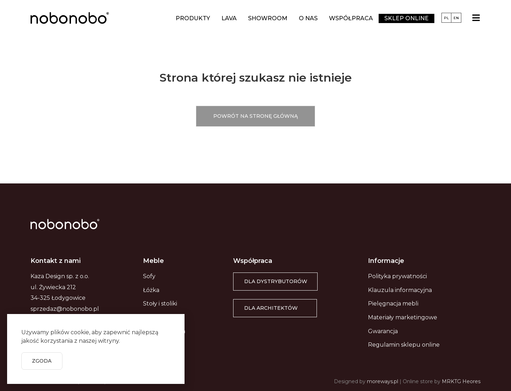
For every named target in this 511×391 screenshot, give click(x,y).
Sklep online (406, 18)
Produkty (193, 18)
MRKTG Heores (461, 381)
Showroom (267, 18)
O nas (308, 18)
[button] (255, 116)
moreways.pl (382, 381)
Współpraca (351, 18)
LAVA (229, 18)
